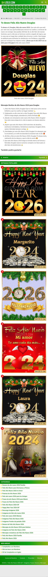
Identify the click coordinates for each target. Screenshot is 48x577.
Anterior (5, 157)
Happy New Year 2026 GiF (10, 507)
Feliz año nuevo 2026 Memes (12, 516)
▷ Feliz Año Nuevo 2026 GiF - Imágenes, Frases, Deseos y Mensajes (26, 563)
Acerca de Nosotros (11, 558)
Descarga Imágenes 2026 (10, 510)
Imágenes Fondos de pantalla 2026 (13, 521)
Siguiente (42, 157)
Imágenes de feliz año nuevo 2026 (13, 513)
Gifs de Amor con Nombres (11, 549)
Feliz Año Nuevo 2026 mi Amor (12, 491)
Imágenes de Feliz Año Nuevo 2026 (13, 530)
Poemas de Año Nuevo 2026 (11, 493)
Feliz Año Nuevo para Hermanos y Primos (16, 488)
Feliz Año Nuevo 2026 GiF (10, 505)
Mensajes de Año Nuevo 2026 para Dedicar (16, 527)
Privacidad (31, 558)
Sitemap (39, 558)
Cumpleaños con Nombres (11, 546)
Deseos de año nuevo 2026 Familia (13, 485)
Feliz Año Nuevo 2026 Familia (12, 535)
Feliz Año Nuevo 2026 (9, 538)
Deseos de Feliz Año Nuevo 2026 (13, 524)
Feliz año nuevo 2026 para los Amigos (14, 496)
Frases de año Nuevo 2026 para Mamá (15, 499)
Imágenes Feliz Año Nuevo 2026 (12, 519)
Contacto (22, 558)
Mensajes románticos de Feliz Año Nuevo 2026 (17, 533)
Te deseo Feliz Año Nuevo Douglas (18, 23)
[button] (3, 7)
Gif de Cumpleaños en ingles (11, 552)
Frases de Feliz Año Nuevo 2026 (12, 502)
